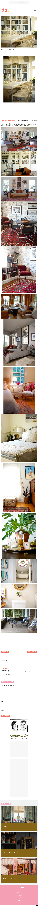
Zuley (3, 658)
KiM (16, 51)
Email (2, 706)
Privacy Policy (25, 904)
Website (2, 710)
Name (2, 701)
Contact (19, 892)
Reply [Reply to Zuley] (3, 663)
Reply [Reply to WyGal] (3, 676)
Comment (3, 688)
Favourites (19, 900)
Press (19, 894)
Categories (19, 895)
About (19, 890)
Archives (19, 897)
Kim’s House (19, 898)
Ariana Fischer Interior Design (7, 120)
